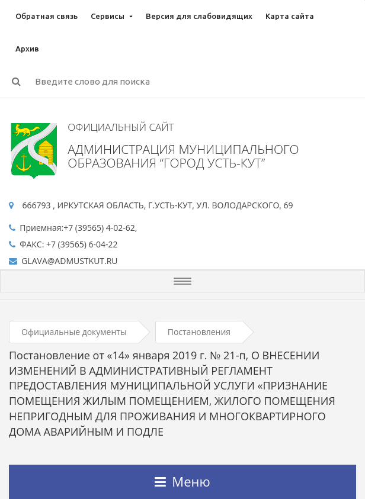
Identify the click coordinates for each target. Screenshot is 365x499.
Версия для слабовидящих (199, 16)
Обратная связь (46, 16)
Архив (27, 48)
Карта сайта (289, 16)
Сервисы (107, 16)
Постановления (199, 331)
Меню (182, 481)
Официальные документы (74, 331)
